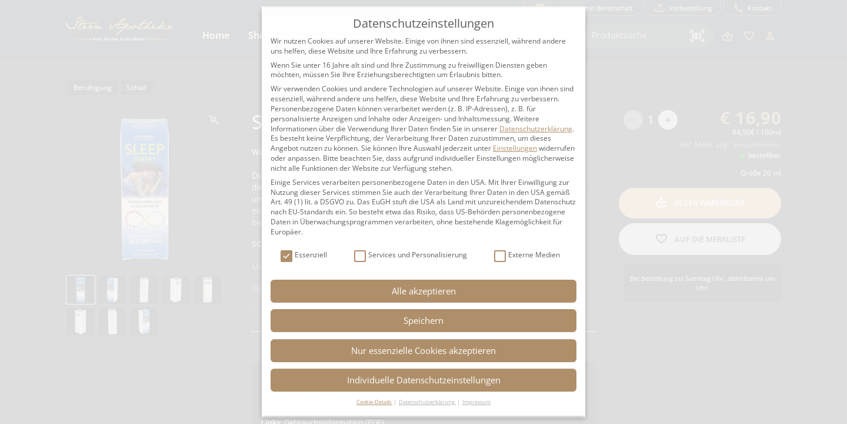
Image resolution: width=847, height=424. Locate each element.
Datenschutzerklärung (535, 129)
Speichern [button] (423, 320)
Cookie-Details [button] (374, 402)
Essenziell (304, 255)
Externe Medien (527, 255)
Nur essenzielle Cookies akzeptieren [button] (423, 350)
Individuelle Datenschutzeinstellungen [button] (424, 380)
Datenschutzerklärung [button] (427, 402)
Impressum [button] (476, 402)
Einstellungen (515, 148)
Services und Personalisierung (410, 255)
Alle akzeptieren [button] (424, 291)
